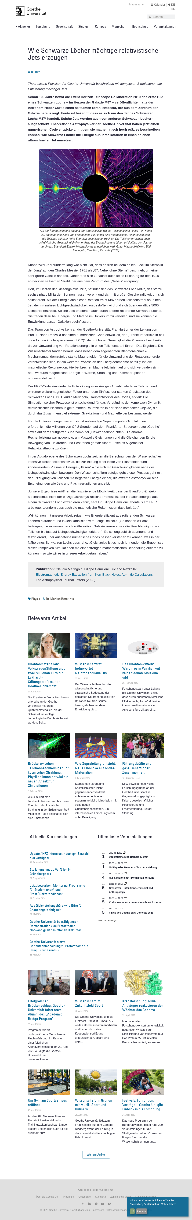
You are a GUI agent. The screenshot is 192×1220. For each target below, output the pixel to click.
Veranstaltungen (165, 26)
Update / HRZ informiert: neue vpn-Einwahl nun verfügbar (59, 855)
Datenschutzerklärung (118, 1210)
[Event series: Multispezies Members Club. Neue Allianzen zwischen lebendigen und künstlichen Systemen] (125, 863)
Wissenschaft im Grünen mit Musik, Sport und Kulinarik (93, 1104)
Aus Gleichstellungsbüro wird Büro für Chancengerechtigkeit (56, 907)
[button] (96, 1154)
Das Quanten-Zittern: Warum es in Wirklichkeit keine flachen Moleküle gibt (141, 671)
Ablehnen (141, 1211)
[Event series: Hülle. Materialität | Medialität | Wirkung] (125, 873)
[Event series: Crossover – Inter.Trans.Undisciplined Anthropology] (125, 884)
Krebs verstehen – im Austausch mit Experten (135, 902)
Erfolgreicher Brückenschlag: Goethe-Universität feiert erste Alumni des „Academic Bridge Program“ (46, 1010)
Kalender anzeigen (108, 920)
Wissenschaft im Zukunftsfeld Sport (89, 1003)
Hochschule (140, 26)
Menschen (119, 26)
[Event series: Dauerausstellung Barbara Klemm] (124, 853)
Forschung (43, 26)
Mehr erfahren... (169, 1204)
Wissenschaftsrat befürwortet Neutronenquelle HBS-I (93, 668)
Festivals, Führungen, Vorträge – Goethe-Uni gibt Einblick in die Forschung (142, 1104)
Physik (35, 599)
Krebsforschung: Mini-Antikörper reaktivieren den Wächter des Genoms (143, 1005)
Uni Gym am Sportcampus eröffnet (47, 1102)
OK (132, 1211)
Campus (100, 26)
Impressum (97, 1210)
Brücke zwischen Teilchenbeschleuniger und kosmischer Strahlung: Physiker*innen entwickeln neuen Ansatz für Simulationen (48, 774)
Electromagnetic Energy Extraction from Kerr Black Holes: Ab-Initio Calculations (94, 574)
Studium (83, 26)
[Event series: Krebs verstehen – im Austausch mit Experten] (125, 898)
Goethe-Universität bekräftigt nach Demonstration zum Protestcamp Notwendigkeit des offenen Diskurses (56, 925)
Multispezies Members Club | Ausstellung (133, 867)
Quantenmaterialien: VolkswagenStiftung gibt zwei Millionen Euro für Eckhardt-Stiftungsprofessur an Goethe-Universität (46, 675)
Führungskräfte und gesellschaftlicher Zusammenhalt (137, 768)
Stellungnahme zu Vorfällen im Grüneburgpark (50, 871)
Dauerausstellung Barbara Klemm (128, 857)
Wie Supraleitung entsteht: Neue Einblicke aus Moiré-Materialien (95, 768)
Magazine (136, 4)
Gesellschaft (64, 26)
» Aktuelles (23, 26)
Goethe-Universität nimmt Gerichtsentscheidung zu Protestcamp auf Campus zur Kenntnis (59, 945)
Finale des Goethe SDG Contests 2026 (131, 912)
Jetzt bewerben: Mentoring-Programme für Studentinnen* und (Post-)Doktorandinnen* (57, 889)
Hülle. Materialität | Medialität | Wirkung (131, 877)
